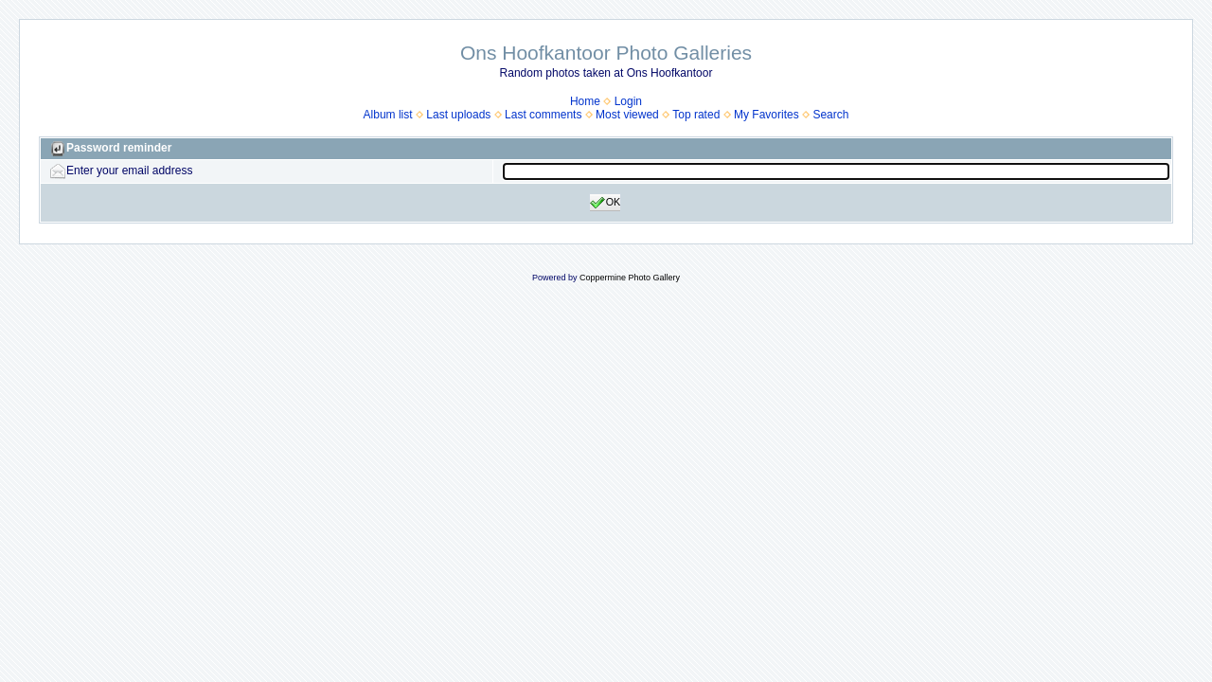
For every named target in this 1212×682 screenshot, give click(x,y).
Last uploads (458, 114)
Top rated (696, 114)
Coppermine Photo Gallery (629, 277)
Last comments (543, 114)
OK (605, 202)
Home (585, 101)
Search (830, 114)
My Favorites (766, 114)
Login (628, 101)
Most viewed (627, 114)
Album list (388, 114)
